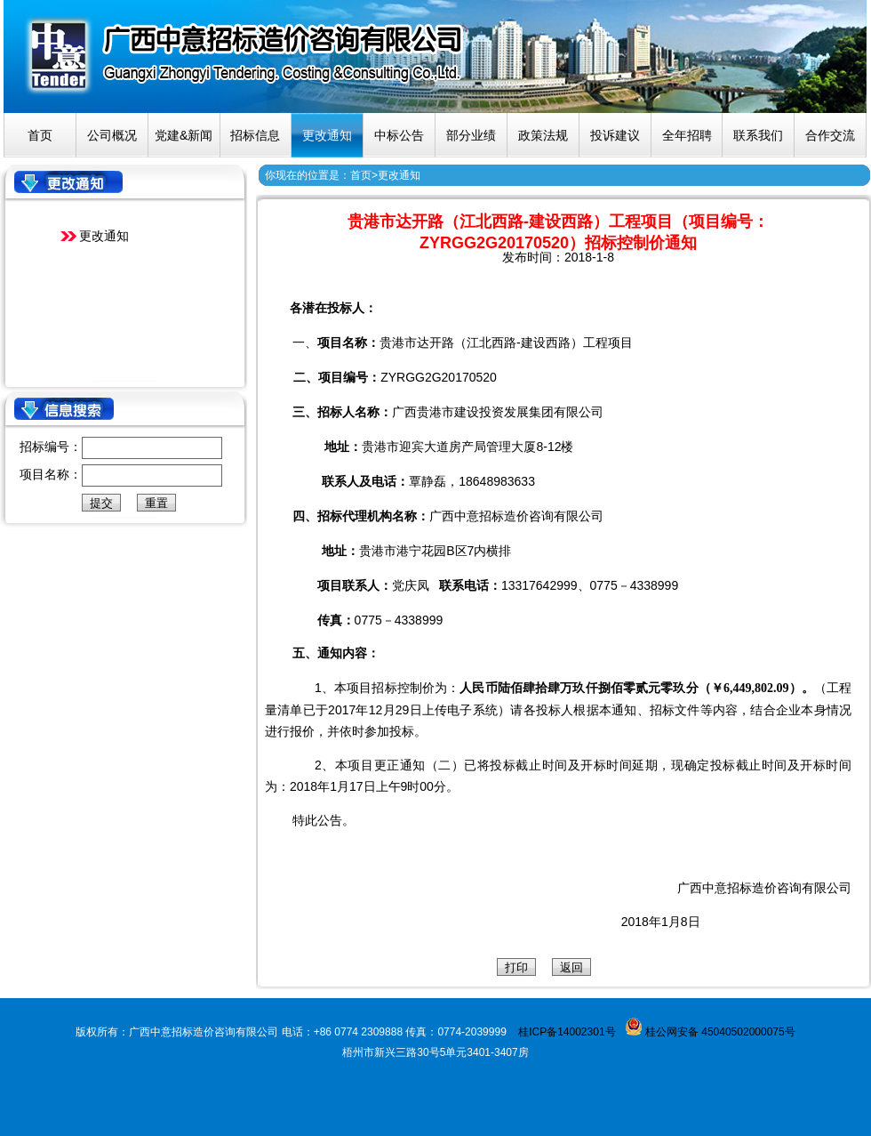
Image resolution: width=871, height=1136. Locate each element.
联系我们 (758, 135)
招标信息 (255, 135)
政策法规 (543, 135)
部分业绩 (471, 135)
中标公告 (399, 135)
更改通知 (327, 135)
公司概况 (112, 135)
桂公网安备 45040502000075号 (719, 1032)
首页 (40, 135)
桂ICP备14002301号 (566, 1032)
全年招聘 (687, 135)
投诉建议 (615, 135)
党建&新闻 (183, 135)
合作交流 (830, 135)
